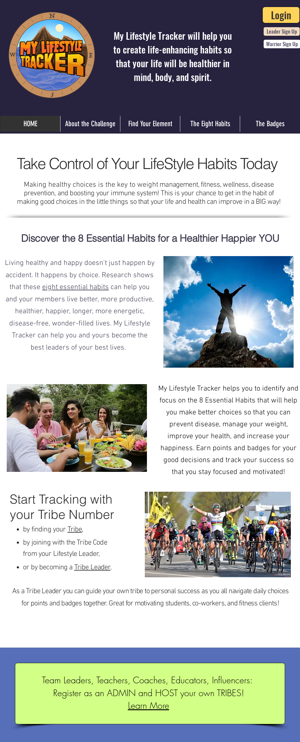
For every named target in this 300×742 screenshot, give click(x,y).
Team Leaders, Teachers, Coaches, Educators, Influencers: (148, 680)
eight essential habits (75, 287)
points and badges (241, 448)
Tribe (75, 529)
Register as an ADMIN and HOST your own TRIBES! (148, 693)
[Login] (281, 15)
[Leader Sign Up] (282, 31)
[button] (92, 567)
